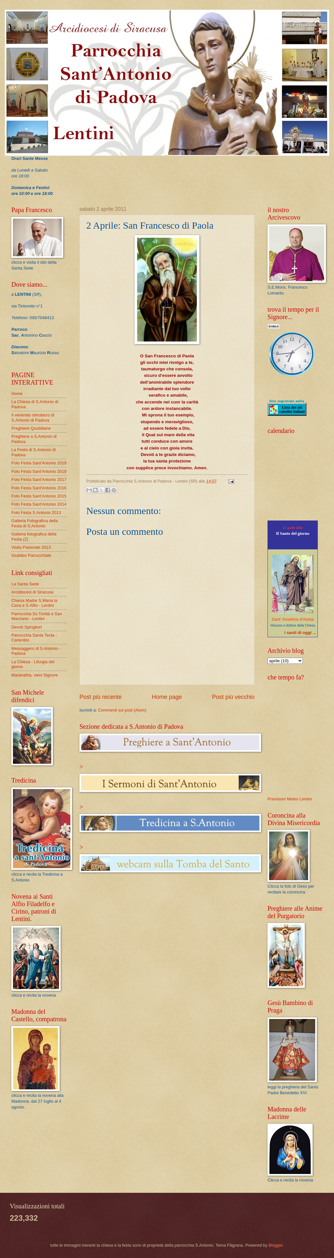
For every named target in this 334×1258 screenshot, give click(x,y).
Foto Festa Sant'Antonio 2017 (38, 479)
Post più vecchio (233, 697)
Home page (167, 697)
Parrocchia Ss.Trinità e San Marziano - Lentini (36, 616)
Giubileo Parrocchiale (31, 555)
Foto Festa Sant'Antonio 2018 (38, 471)
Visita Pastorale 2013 (31, 547)
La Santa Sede (25, 583)
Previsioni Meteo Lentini (290, 799)
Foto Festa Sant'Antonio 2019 (38, 463)
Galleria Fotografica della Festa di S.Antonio (34, 523)
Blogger (275, 1245)
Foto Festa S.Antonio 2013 (36, 512)
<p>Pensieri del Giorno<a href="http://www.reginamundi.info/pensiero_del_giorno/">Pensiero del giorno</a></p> (297, 476)
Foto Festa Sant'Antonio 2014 (38, 504)
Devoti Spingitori (26, 627)
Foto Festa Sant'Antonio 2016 (38, 487)
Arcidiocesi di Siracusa (32, 592)
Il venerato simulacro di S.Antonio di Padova (32, 417)
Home (16, 393)
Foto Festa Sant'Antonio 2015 (38, 496)
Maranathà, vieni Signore (34, 675)
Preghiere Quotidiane (31, 428)
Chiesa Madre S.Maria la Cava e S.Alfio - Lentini (34, 603)
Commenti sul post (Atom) (122, 710)
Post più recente (100, 697)
